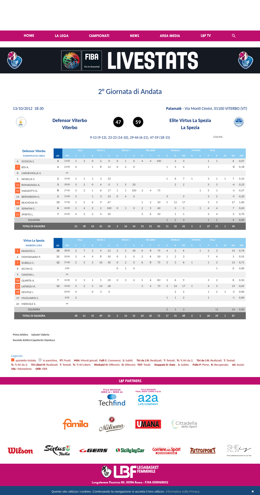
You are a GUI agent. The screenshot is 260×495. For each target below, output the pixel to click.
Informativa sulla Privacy (183, 491)
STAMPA (217, 137)
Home (29, 35)
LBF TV (206, 35)
